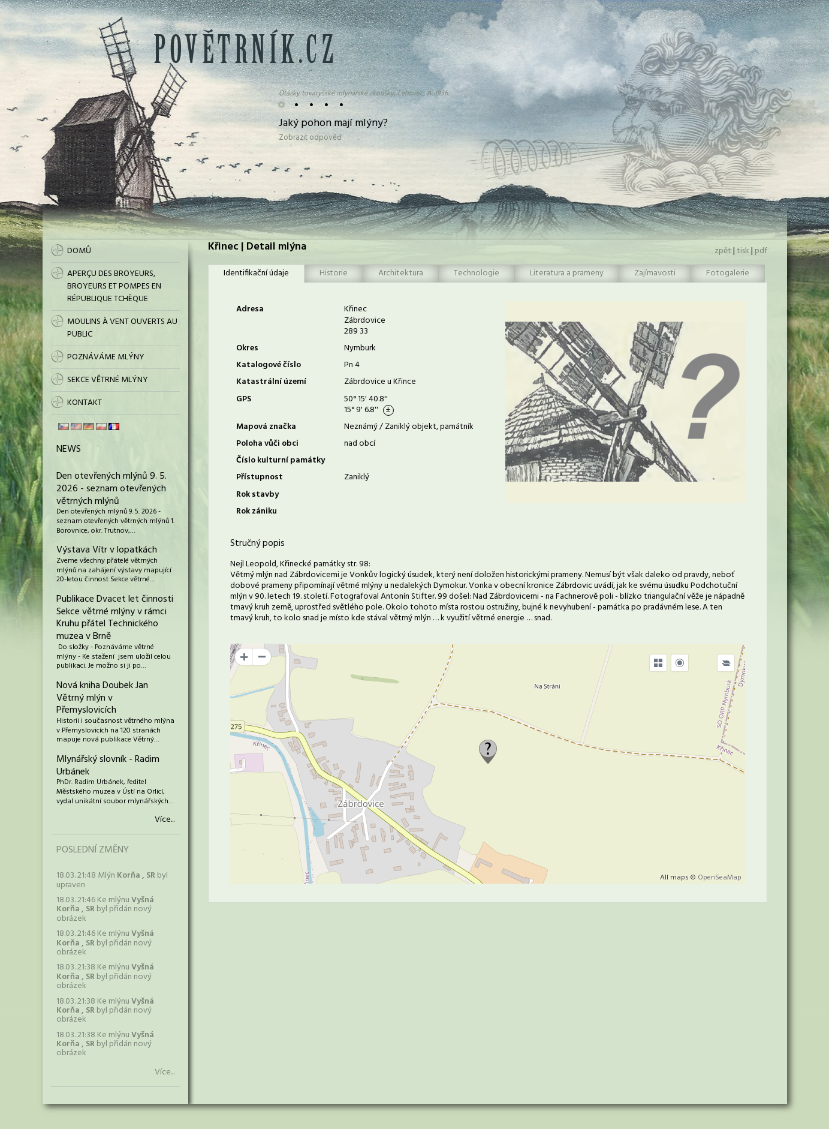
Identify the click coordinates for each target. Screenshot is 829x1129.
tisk (743, 251)
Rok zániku (256, 511)
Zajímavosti (655, 273)
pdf (761, 251)
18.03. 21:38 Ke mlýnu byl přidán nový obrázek (105, 976)
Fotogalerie (727, 273)
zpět (723, 251)
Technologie (476, 273)
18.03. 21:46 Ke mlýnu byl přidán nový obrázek (105, 909)
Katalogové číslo (268, 365)
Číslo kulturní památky (280, 460)
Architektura (400, 273)
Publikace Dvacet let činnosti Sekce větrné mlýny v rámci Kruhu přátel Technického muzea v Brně (114, 617)
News (68, 449)
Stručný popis (257, 543)
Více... (164, 820)
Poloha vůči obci (267, 444)
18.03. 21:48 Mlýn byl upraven (112, 880)
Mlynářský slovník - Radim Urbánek (107, 766)
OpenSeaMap (719, 878)
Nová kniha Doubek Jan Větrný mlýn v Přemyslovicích (102, 698)
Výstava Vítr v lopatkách (106, 550)
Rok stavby (257, 495)
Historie (333, 273)
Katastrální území (271, 382)
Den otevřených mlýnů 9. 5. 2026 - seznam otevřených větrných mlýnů (111, 489)
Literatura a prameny (567, 273)
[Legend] (726, 662)
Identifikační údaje (256, 273)
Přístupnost (259, 477)
